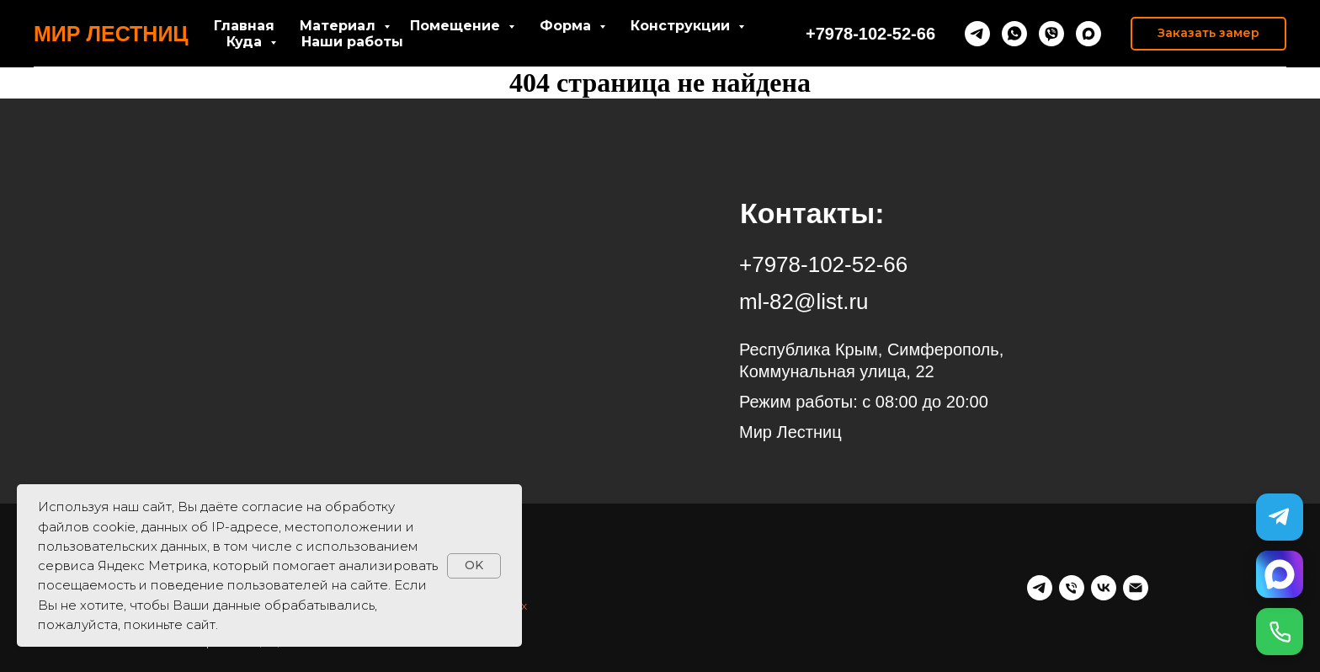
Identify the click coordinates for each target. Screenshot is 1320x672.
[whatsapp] (1014, 33)
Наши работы (352, 42)
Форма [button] (567, 26)
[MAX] (1279, 574)
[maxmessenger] (1088, 33)
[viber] (1051, 33)
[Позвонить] (1279, 631)
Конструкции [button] (682, 26)
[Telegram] (1279, 517)
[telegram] (977, 33)
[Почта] (1135, 587)
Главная (244, 26)
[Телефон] (1071, 587)
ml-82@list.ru (804, 301)
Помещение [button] (457, 26)
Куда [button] (246, 42)
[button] (1208, 34)
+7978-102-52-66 (870, 33)
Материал (340, 26)
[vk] (1103, 587)
